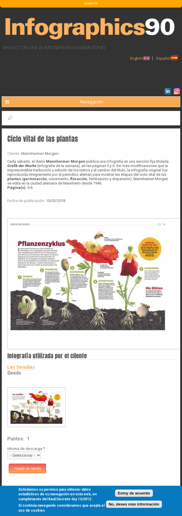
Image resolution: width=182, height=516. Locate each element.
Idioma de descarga (26, 448)
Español (166, 58)
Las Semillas (21, 367)
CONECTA (91, 3)
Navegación (91, 101)
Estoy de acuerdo (134, 494)
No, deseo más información (134, 505)
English (139, 58)
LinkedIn (168, 92)
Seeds (14, 373)
